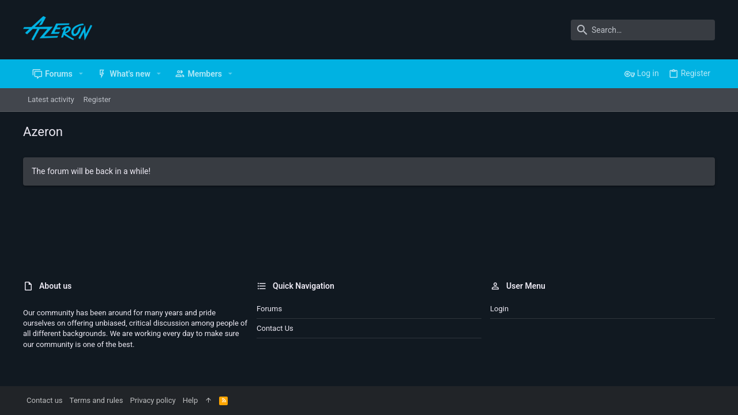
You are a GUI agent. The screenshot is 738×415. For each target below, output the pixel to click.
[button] (81, 74)
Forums (269, 308)
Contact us (275, 328)
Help (190, 400)
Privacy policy (152, 400)
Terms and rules (96, 400)
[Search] (643, 30)
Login (499, 308)
